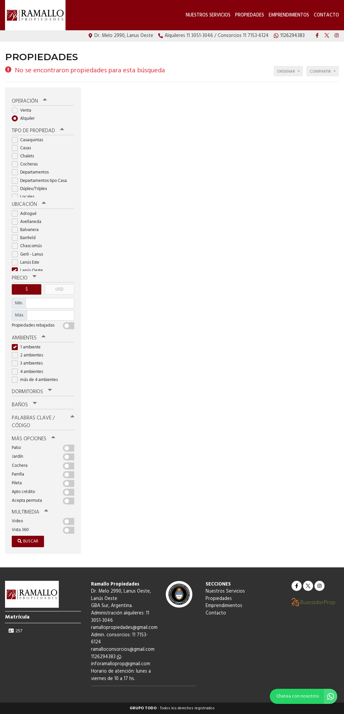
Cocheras (27, 164)
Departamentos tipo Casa (41, 181)
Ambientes (28, 338)
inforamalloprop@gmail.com (120, 664)
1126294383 (106, 657)
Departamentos (32, 172)
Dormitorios (32, 392)
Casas (23, 148)
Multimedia (30, 512)
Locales (25, 197)
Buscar (27, 541)
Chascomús (29, 246)
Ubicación (29, 204)
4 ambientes (29, 372)
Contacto (326, 15)
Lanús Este (28, 262)
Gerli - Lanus (29, 254)
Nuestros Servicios (208, 15)
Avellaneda (29, 222)
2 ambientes (29, 355)
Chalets (25, 156)
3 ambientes (29, 363)
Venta (24, 110)
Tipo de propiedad (38, 131)
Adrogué (26, 214)
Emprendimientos (289, 15)
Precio (24, 278)
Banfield (26, 238)
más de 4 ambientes (37, 380)
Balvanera (27, 230)
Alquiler (25, 118)
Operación (29, 101)
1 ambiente (28, 347)
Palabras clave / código (43, 422)
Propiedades (249, 15)
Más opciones (33, 439)
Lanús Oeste (29, 270)
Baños (24, 405)
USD (59, 289)
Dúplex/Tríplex (31, 189)
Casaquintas (29, 140)
